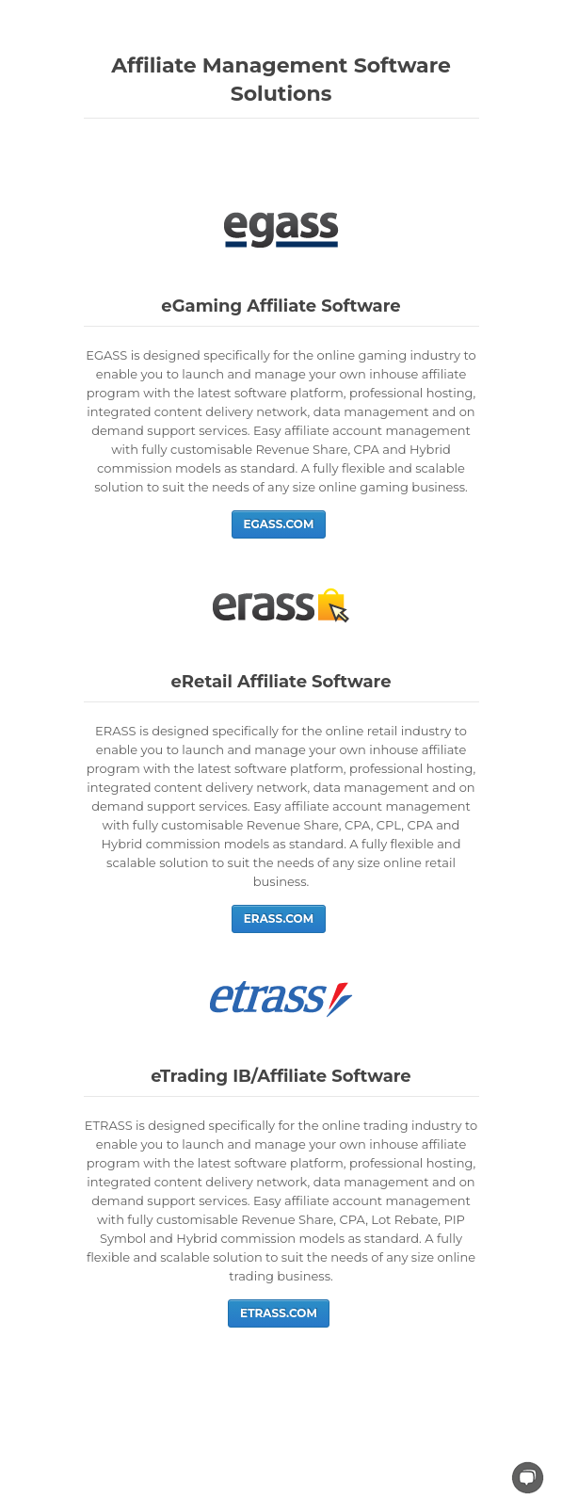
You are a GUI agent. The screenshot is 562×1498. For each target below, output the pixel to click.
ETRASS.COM (278, 1313)
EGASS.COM (279, 524)
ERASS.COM (278, 918)
